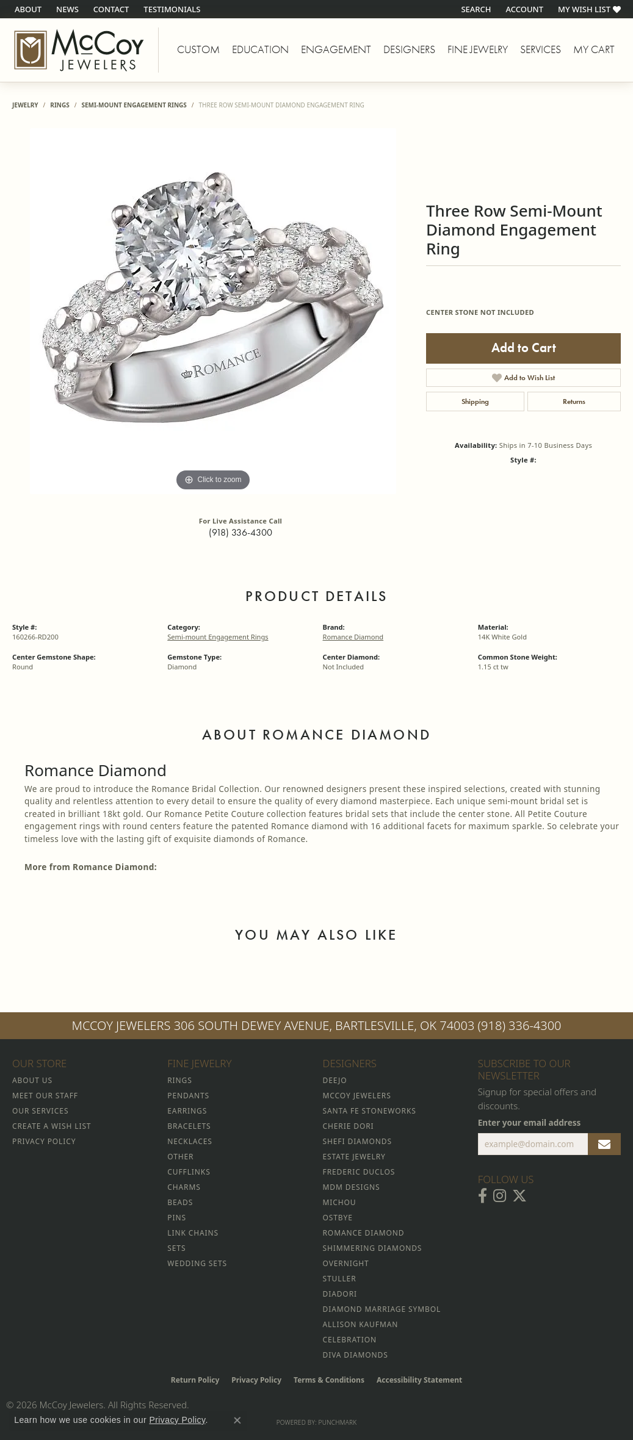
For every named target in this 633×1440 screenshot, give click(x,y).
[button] (474, 9)
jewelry (25, 105)
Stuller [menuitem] (339, 1278)
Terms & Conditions (329, 1380)
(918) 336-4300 (240, 532)
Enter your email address (529, 1122)
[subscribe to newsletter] (604, 1144)
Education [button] (260, 49)
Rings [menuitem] (179, 1080)
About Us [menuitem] (32, 1080)
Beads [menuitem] (180, 1202)
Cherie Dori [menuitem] (348, 1126)
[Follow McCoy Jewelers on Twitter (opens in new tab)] (519, 1196)
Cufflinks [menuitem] (188, 1172)
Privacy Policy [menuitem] (44, 1141)
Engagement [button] (336, 49)
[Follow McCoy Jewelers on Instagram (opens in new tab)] (499, 1196)
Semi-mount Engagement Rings (133, 105)
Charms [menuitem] (183, 1187)
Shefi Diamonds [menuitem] (357, 1141)
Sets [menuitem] (176, 1248)
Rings (59, 105)
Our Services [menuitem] (40, 1111)
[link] (27, 9)
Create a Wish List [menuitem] (51, 1126)
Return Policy (195, 1380)
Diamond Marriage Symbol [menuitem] (382, 1309)
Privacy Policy (256, 1380)
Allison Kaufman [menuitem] (361, 1324)
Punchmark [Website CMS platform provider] (338, 1422)
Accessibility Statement (419, 1380)
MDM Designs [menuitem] (351, 1187)
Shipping (475, 401)
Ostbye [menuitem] (338, 1217)
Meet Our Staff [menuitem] (45, 1095)
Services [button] (540, 49)
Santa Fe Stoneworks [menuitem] (369, 1111)
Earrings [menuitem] (187, 1111)
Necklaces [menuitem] (189, 1141)
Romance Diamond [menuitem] (364, 1233)
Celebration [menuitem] (350, 1339)
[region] (213, 311)
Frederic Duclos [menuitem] (359, 1172)
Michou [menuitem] (339, 1202)
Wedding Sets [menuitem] (197, 1263)
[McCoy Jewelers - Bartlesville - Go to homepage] (79, 50)
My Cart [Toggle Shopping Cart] (594, 49)
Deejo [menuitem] (335, 1080)
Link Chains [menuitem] (193, 1233)
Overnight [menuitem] (346, 1263)
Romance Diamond (353, 636)
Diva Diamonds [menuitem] (355, 1355)
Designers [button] (409, 49)
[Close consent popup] (237, 1420)
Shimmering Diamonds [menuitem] (372, 1248)
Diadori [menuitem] (340, 1294)
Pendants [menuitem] (188, 1095)
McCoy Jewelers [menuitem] (357, 1095)
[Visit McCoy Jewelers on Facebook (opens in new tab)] (482, 1196)
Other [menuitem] (180, 1156)
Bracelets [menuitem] (189, 1126)
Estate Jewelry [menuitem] (354, 1156)
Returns (574, 401)
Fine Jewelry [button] (477, 49)
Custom (198, 49)
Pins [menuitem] (176, 1217)
